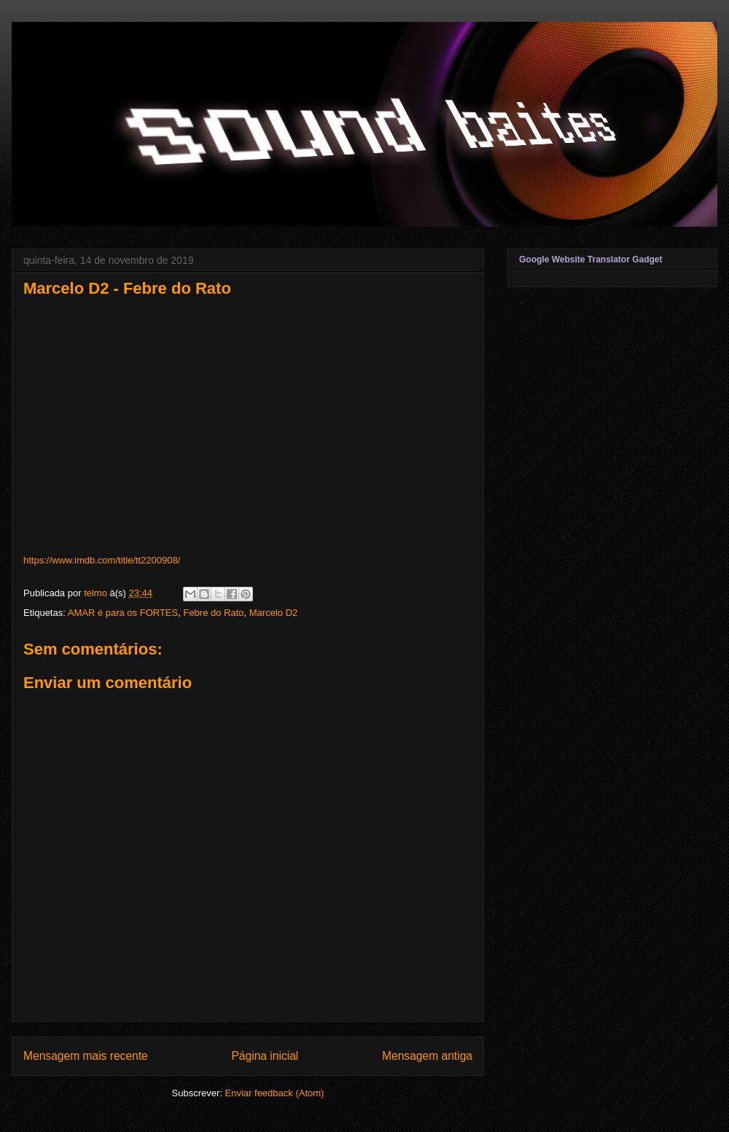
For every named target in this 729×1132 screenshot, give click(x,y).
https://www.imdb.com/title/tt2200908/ (101, 560)
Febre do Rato (213, 612)
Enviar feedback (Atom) (274, 1093)
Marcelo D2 (273, 612)
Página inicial (264, 1056)
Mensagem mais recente (85, 1056)
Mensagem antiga (427, 1056)
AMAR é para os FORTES (123, 612)
